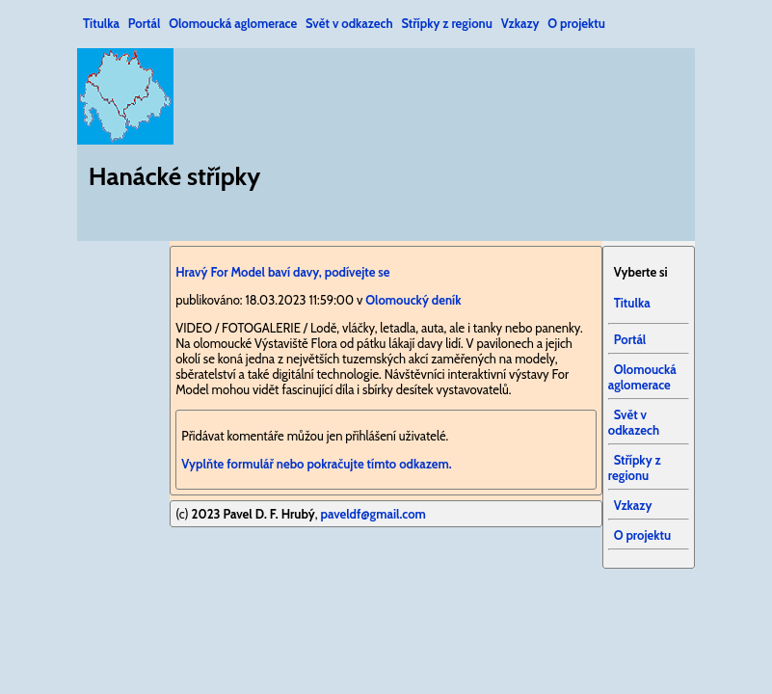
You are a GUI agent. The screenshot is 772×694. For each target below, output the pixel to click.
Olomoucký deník (413, 299)
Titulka (101, 23)
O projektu (576, 23)
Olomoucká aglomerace (233, 23)
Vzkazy (520, 23)
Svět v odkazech (349, 23)
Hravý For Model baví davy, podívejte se (282, 272)
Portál (144, 23)
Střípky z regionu (446, 23)
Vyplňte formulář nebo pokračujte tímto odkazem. (316, 463)
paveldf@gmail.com (372, 513)
